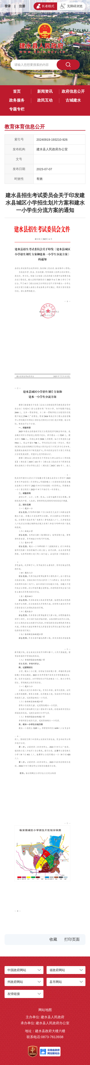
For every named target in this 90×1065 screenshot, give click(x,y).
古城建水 (73, 100)
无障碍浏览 (71, 6)
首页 (17, 91)
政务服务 (16, 100)
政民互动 (45, 100)
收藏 (53, 939)
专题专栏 (16, 109)
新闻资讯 (45, 91)
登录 (8, 6)
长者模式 (45, 6)
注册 (22, 6)
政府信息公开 (73, 91)
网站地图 (45, 1010)
